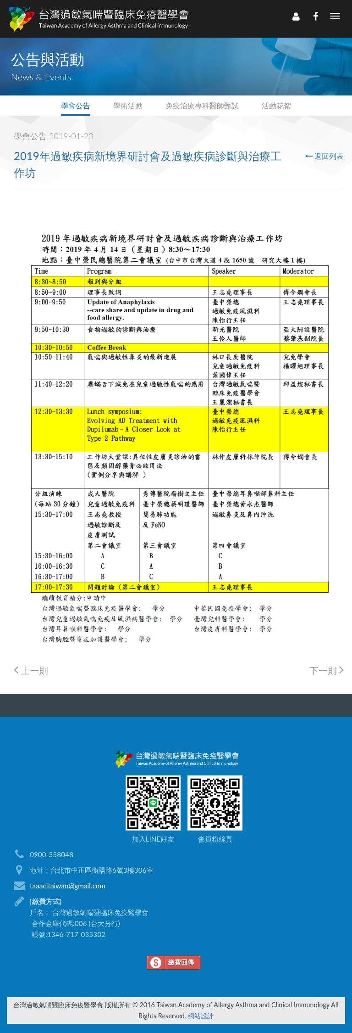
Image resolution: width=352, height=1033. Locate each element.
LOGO (98, 19)
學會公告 (75, 105)
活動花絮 (276, 105)
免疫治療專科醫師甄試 (202, 105)
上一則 (31, 669)
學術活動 (128, 105)
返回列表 (324, 156)
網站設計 (201, 1016)
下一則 (326, 669)
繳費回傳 (181, 962)
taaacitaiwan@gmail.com (67, 885)
